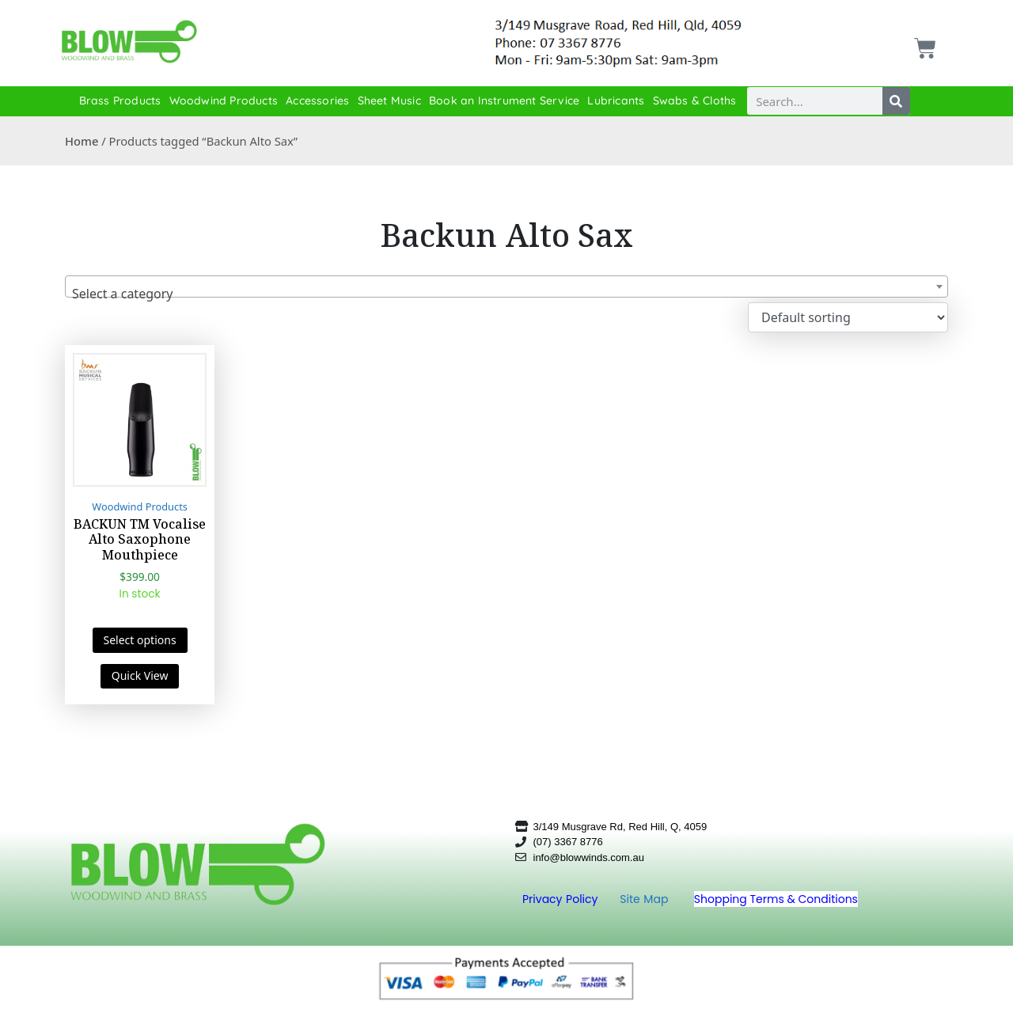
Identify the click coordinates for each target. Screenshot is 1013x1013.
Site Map (646, 899)
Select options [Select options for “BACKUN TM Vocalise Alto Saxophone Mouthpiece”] (140, 639)
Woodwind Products (223, 100)
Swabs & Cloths (695, 100)
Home (81, 141)
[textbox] (506, 293)
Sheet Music (389, 100)
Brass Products (120, 100)
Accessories (317, 100)
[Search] (896, 101)
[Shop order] (848, 317)
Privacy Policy (561, 899)
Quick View (140, 675)
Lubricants (615, 100)
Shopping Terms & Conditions (776, 899)
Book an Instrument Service (504, 100)
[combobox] (506, 286)
